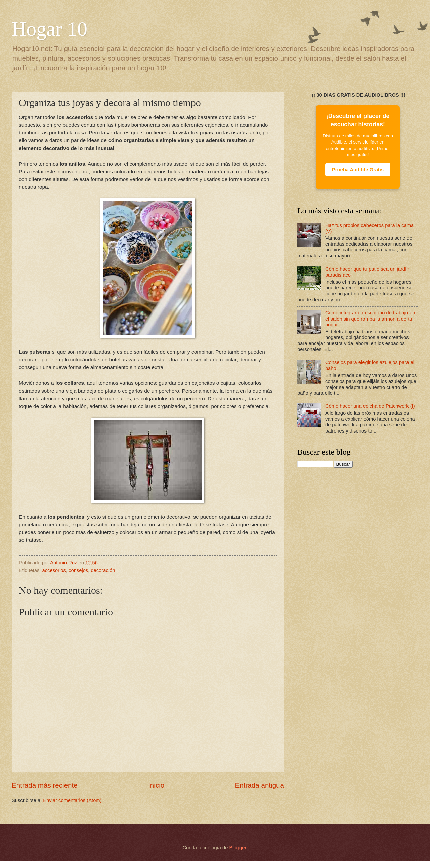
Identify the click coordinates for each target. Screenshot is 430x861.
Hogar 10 (49, 29)
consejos (78, 570)
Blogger (237, 847)
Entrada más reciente (45, 785)
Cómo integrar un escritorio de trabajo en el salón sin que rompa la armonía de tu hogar (370, 318)
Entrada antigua (259, 785)
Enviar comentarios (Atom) (72, 800)
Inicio (156, 785)
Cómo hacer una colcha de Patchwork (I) (370, 406)
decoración (103, 570)
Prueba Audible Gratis (358, 169)
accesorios (54, 570)
